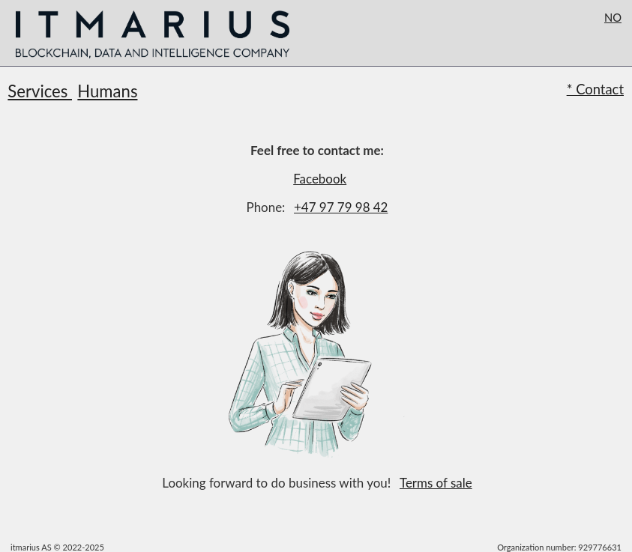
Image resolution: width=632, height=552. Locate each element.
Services (39, 91)
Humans (107, 91)
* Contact (595, 89)
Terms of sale (436, 483)
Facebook (319, 178)
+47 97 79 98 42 (341, 207)
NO (613, 17)
